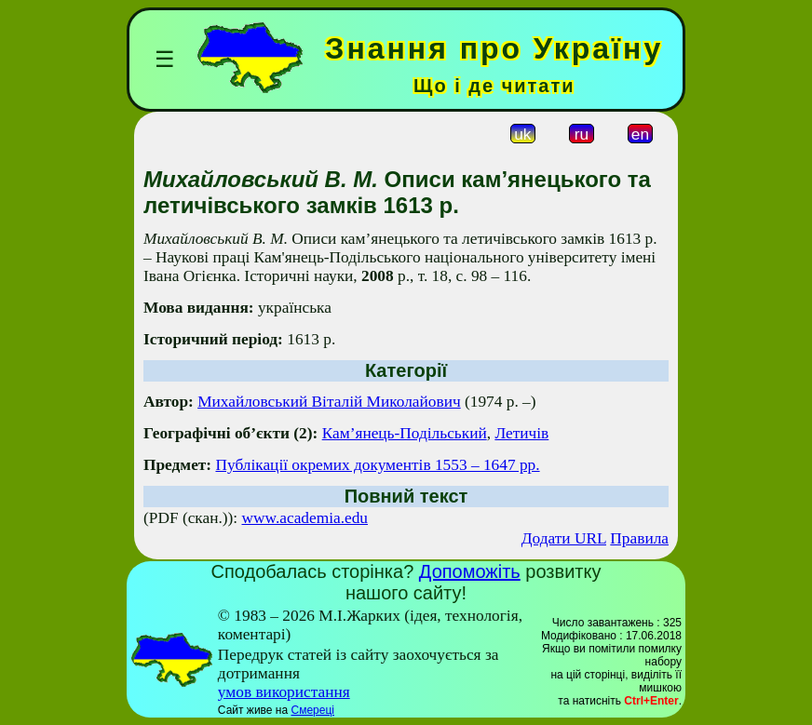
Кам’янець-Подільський (404, 433)
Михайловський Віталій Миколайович (329, 401)
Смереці (312, 710)
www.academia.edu (305, 518)
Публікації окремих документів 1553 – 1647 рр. (377, 465)
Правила (639, 538)
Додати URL (563, 538)
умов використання (284, 692)
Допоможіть (470, 571)
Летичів (521, 433)
